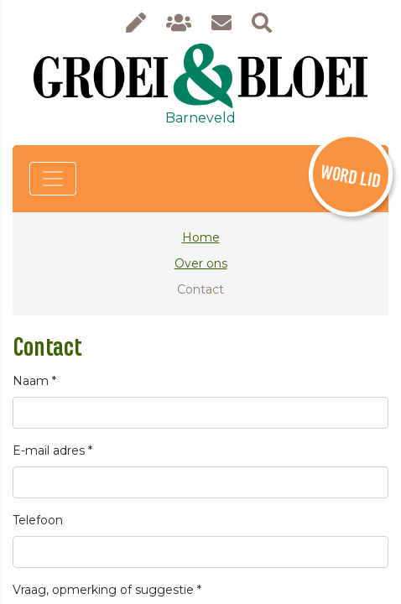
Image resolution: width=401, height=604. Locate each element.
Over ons (200, 263)
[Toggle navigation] (52, 178)
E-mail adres (52, 450)
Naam (34, 380)
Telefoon (38, 520)
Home (201, 237)
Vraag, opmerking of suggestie (107, 589)
